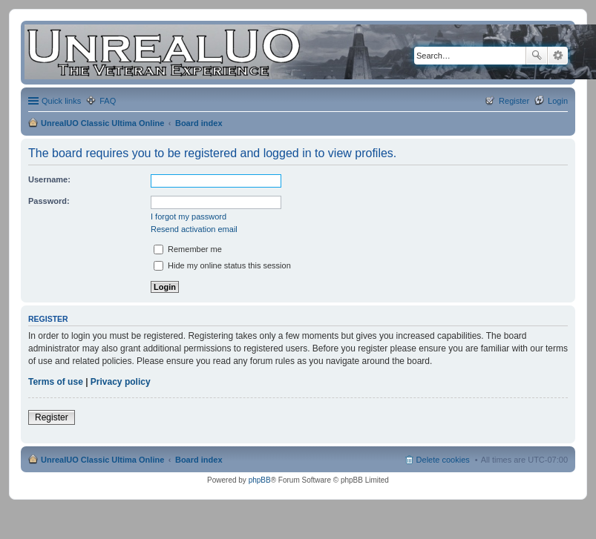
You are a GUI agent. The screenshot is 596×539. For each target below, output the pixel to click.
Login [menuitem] (558, 100)
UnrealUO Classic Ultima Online (102, 123)
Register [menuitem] (514, 100)
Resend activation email (194, 229)
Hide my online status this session (222, 265)
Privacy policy (121, 382)
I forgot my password (188, 216)
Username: (49, 179)
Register (51, 417)
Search (536, 56)
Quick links (61, 100)
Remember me (188, 249)
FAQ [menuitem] (107, 100)
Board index (199, 123)
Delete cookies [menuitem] (443, 459)
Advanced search (558, 56)
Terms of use (55, 382)
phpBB (260, 480)
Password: (49, 200)
